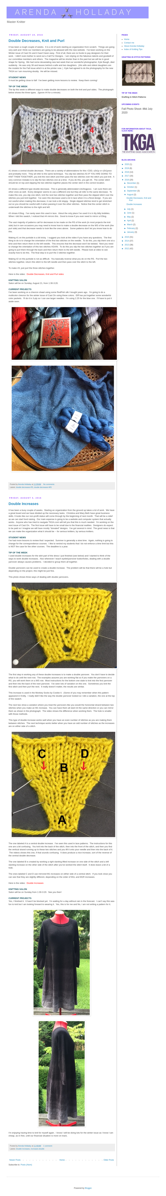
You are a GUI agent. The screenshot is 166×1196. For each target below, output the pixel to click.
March (130, 224)
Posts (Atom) (26, 1165)
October (131, 187)
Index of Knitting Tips (133, 49)
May (129, 217)
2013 (127, 245)
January (131, 232)
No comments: (49, 484)
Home (62, 1160)
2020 (127, 164)
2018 (127, 172)
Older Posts (109, 1160)
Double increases (23, 1149)
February (131, 228)
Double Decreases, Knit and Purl (36, 41)
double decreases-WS (43, 487)
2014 (127, 241)
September (132, 191)
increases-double (37, 1149)
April (129, 220)
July (129, 209)
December (132, 183)
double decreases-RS (24, 487)
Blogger (88, 1188)
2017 (127, 176)
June (129, 213)
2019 (127, 168)
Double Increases (23, 504)
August (130, 194)
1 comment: (48, 1146)
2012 (127, 248)
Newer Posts (15, 1160)
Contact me (129, 43)
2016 (127, 180)
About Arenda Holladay (134, 46)
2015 (127, 237)
